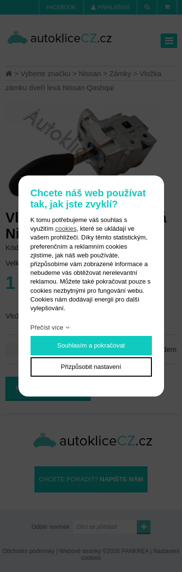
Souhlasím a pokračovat (91, 345)
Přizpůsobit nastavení (91, 366)
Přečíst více (47, 327)
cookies (66, 228)
